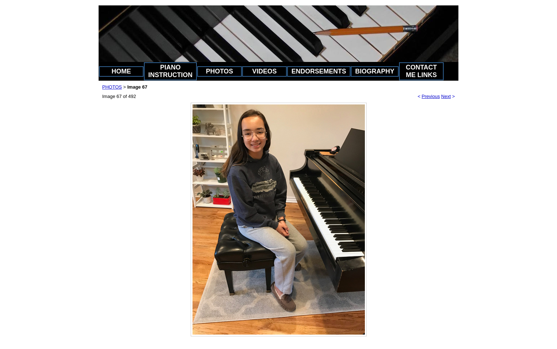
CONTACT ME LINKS (421, 71)
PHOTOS (219, 71)
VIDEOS (264, 71)
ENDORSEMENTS (318, 71)
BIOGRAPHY (374, 71)
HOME (121, 71)
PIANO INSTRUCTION (170, 71)
